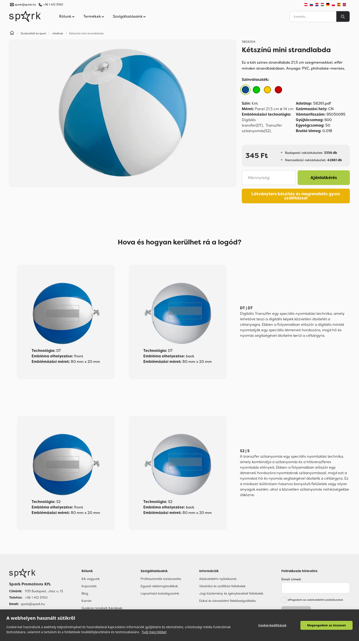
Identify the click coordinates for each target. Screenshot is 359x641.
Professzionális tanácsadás (161, 579)
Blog (85, 593)
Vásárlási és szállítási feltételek (222, 586)
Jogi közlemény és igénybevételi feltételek (231, 593)
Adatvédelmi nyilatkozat (218, 579)
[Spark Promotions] (25, 16)
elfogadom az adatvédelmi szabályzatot (315, 600)
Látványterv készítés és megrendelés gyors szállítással (295, 196)
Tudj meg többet (154, 632)
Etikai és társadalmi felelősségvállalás (227, 601)
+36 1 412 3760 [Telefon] (36, 597)
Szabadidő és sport (33, 33)
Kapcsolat (89, 586)
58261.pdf (313, 103)
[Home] (12, 33)
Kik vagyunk (91, 579)
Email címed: (291, 579)
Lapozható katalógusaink (160, 593)
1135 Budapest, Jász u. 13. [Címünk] (44, 591)
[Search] (343, 16)
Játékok (57, 33)
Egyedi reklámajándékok (159, 586)
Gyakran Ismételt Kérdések (102, 608)
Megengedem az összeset (326, 625)
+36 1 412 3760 (53, 4)
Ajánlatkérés (323, 177)
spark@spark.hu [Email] (33, 604)
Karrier (87, 601)
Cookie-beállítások (272, 625)
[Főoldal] (36, 573)
